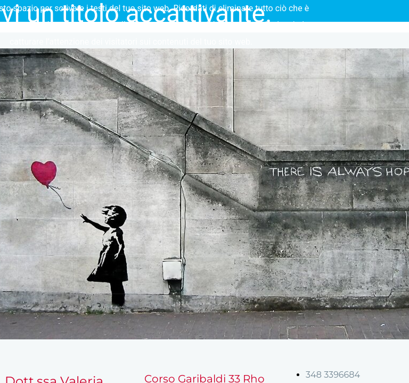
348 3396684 (333, 375)
